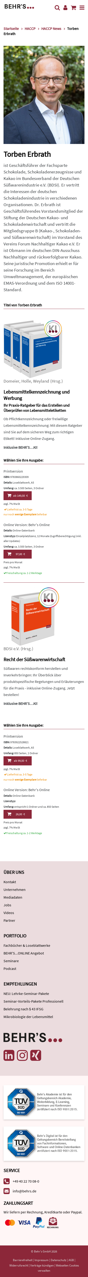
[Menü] (82, 7)
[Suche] (57, 7)
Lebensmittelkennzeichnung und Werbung (37, 395)
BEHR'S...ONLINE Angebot (24, 953)
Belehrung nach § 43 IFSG (23, 1009)
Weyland (41, 381)
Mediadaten (13, 897)
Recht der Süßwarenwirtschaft (34, 659)
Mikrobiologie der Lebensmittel (28, 1016)
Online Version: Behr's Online (27, 524)
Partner (9, 920)
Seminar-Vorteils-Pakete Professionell (33, 1001)
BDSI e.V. (12, 648)
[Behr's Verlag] (19, 6)
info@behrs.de (24, 1191)
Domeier (11, 381)
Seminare (11, 960)
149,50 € (17, 495)
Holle (26, 381)
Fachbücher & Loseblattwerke (27, 945)
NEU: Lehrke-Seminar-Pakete (26, 993)
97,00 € (16, 554)
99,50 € (17, 760)
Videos (9, 912)
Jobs (7, 905)
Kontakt (10, 881)
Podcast (10, 968)
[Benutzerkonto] (65, 7)
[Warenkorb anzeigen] (73, 7)
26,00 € (16, 814)
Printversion (13, 471)
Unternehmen (15, 889)
